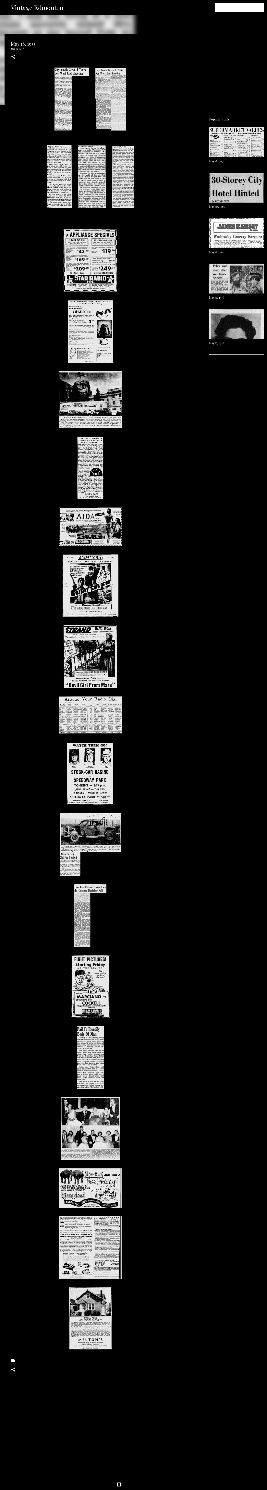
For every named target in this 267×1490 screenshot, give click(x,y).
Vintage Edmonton (37, 7)
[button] (13, 57)
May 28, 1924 (217, 252)
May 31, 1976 (216, 297)
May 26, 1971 (216, 161)
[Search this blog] (243, 7)
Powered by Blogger (134, 1484)
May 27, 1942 (216, 343)
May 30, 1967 (217, 206)
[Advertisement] (90, 1445)
